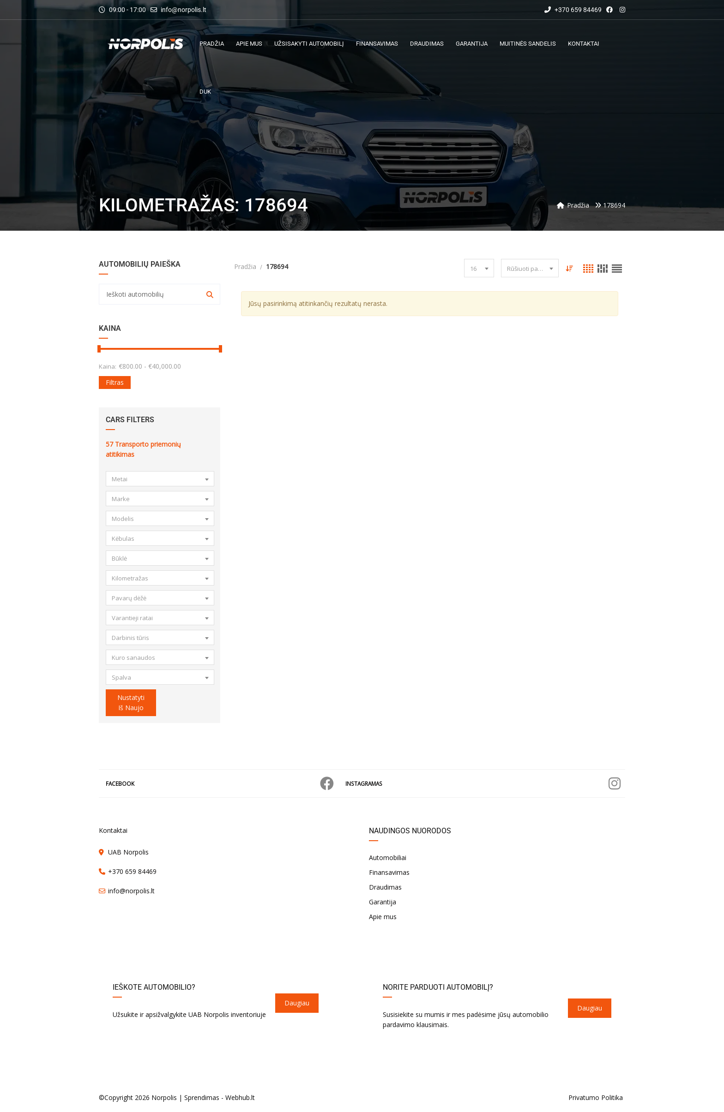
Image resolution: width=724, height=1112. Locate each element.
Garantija (382, 901)
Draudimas (385, 887)
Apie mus (383, 916)
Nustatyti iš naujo (131, 702)
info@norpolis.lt (183, 9)
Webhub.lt (240, 1097)
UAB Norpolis (128, 852)
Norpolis (164, 1097)
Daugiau (296, 1002)
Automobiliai (387, 857)
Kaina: (107, 366)
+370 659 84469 (573, 9)
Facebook (220, 783)
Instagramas (483, 783)
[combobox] (160, 478)
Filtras (115, 382)
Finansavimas (389, 872)
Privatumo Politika (595, 1097)
